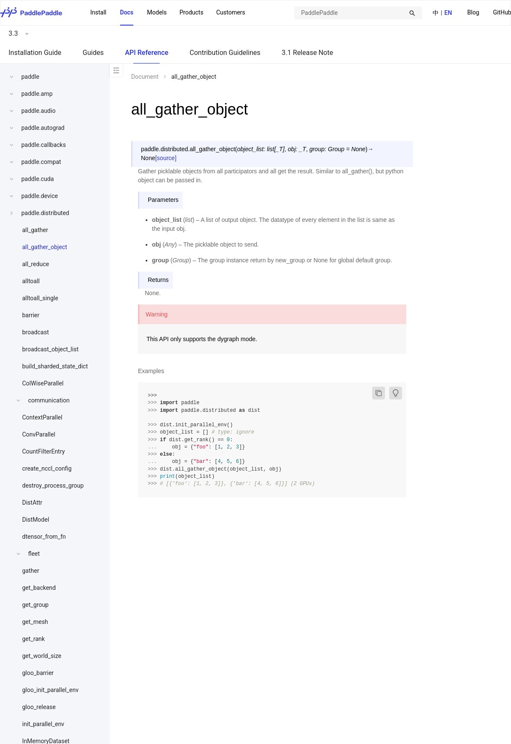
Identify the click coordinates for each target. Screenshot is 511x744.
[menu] (167, 13)
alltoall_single (40, 298)
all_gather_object (44, 247)
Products (191, 12)
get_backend (39, 587)
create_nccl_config (47, 468)
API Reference (146, 53)
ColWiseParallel (42, 383)
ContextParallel (42, 417)
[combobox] (358, 12)
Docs (127, 12)
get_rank (33, 638)
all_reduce (35, 264)
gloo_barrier (38, 672)
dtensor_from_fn (44, 536)
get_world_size (41, 655)
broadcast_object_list (50, 349)
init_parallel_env (43, 724)
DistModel (35, 519)
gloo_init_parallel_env (50, 690)
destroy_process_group (53, 485)
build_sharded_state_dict (55, 366)
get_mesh (35, 621)
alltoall (31, 281)
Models (157, 12)
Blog (473, 12)
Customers (230, 12)
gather (30, 570)
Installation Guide (35, 53)
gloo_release (39, 707)
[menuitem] (473, 13)
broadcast (35, 332)
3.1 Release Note (307, 53)
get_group (35, 604)
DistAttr (32, 502)
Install (98, 12)
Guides (93, 53)
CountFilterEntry (43, 451)
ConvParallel (38, 434)
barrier (31, 315)
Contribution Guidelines (224, 53)
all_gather (35, 230)
